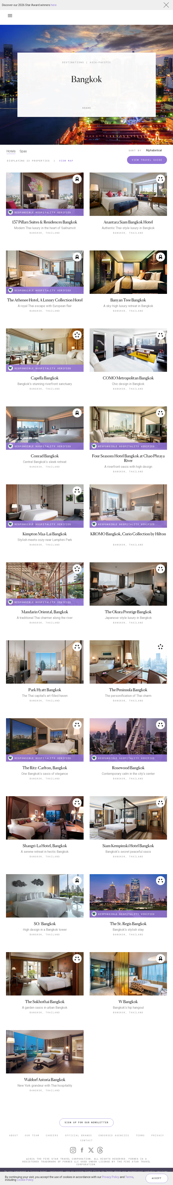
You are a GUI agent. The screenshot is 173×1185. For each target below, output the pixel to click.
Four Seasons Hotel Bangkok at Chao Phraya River (128, 458)
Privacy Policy (110, 1177)
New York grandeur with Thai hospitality (44, 1085)
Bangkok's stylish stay (128, 929)
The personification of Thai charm (128, 695)
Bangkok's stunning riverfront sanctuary (44, 384)
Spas (23, 151)
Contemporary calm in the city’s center (128, 773)
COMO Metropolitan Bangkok (128, 378)
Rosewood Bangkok (128, 768)
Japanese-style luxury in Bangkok (128, 617)
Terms (129, 1177)
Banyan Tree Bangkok (128, 300)
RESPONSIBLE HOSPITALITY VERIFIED (39, 212)
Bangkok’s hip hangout (128, 1007)
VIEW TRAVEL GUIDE (147, 159)
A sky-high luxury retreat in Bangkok (128, 306)
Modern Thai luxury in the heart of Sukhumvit (45, 228)
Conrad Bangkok (45, 456)
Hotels (11, 151)
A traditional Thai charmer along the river (45, 617)
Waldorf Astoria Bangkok (44, 1079)
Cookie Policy (25, 1179)
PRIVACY (157, 1135)
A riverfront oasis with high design (128, 466)
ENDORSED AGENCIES (114, 1135)
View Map (66, 160)
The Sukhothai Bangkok (45, 1001)
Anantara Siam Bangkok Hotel (128, 222)
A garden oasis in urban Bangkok (44, 1007)
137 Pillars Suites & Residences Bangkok (44, 222)
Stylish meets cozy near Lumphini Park (45, 540)
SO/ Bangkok (45, 924)
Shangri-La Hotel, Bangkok (45, 846)
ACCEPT (157, 1178)
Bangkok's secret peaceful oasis (128, 851)
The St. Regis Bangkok (128, 924)
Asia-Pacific (100, 62)
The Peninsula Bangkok (128, 690)
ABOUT (13, 1135)
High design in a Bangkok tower (45, 929)
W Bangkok (128, 1001)
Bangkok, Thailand (45, 232)
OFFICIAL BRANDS (78, 1135)
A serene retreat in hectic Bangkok (45, 851)
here (54, 5)
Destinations (73, 62)
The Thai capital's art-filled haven (45, 695)
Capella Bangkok (45, 378)
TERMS (140, 1135)
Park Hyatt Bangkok (44, 690)
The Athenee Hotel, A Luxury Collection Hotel (45, 300)
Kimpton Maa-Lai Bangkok (45, 534)
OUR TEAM (32, 1135)
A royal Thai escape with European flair (45, 306)
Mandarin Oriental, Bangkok (44, 612)
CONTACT (86, 1140)
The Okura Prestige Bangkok (128, 612)
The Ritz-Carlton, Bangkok (44, 768)
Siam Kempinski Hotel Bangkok (128, 846)
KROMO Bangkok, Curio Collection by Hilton (128, 534)
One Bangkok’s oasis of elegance (44, 773)
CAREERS (52, 1135)
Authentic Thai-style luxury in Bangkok (128, 228)
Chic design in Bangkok (128, 384)
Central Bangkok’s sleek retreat (44, 462)
